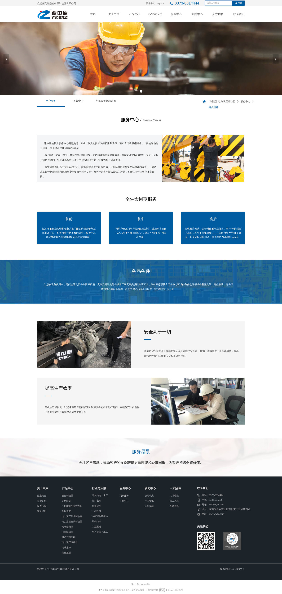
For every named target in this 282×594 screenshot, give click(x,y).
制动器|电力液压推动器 (222, 101)
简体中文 (150, 3)
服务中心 (245, 101)
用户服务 (213, 107)
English (160, 3)
